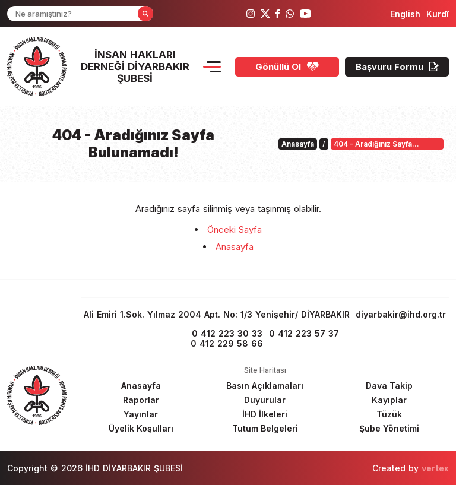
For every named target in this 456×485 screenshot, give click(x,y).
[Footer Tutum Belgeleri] (265, 428)
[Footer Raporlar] (141, 400)
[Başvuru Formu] (397, 67)
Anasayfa (235, 246)
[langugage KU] (437, 14)
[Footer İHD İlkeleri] (265, 414)
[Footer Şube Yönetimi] (389, 428)
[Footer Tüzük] (389, 414)
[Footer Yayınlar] (141, 414)
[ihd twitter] (265, 13)
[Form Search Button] (145, 13)
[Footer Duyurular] (265, 400)
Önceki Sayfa (234, 229)
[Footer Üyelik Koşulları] (141, 428)
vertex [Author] (435, 468)
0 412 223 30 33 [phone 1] (227, 333)
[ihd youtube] (305, 13)
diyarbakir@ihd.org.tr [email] (401, 314)
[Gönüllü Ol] (287, 67)
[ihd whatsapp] (290, 13)
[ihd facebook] (278, 13)
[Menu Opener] (212, 66)
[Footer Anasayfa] (141, 386)
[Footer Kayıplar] (389, 400)
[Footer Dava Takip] (389, 386)
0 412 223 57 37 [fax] (304, 333)
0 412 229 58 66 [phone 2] (227, 343)
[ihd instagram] (250, 13)
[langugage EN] (405, 14)
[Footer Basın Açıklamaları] (265, 386)
